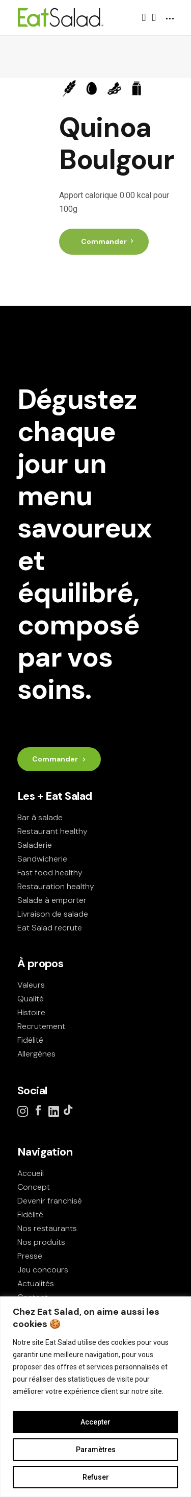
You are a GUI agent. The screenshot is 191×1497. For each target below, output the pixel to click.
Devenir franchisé (49, 1200)
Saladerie (34, 845)
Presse (29, 1255)
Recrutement (41, 1026)
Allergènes (36, 1053)
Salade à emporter (52, 900)
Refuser (96, 1477)
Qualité (30, 998)
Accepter (95, 1422)
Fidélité (30, 1040)
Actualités (35, 1283)
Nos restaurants (47, 1228)
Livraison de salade (52, 914)
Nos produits (41, 1242)
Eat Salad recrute (49, 927)
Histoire (31, 1012)
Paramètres (96, 1449)
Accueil (30, 1173)
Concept (33, 1187)
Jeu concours (42, 1269)
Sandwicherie (42, 858)
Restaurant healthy (52, 831)
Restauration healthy (55, 886)
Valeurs (31, 984)
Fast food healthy (50, 872)
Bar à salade (40, 817)
